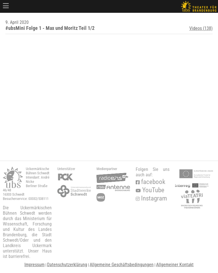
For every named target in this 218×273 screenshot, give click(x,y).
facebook (150, 182)
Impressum (34, 264)
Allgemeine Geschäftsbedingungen (122, 264)
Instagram (151, 198)
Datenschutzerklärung (67, 264)
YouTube (150, 190)
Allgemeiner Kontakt (175, 264)
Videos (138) (201, 28)
